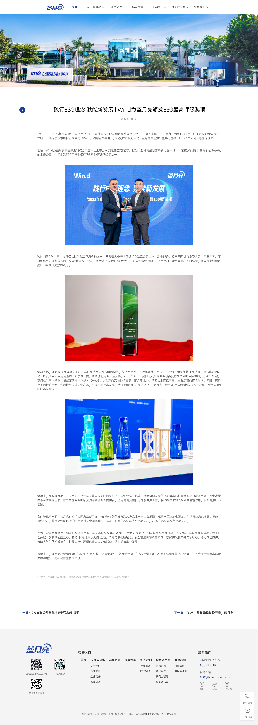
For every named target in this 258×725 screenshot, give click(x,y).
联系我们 (180, 660)
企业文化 (95, 671)
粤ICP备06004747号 (154, 713)
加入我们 (146, 660)
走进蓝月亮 (97, 660)
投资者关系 (163, 660)
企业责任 (95, 676)
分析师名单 (162, 681)
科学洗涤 (130, 660)
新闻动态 (95, 681)
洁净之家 (114, 660)
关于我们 (95, 665)
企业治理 (161, 671)
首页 (83, 660)
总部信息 (180, 665)
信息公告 (161, 665)
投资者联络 (162, 676)
